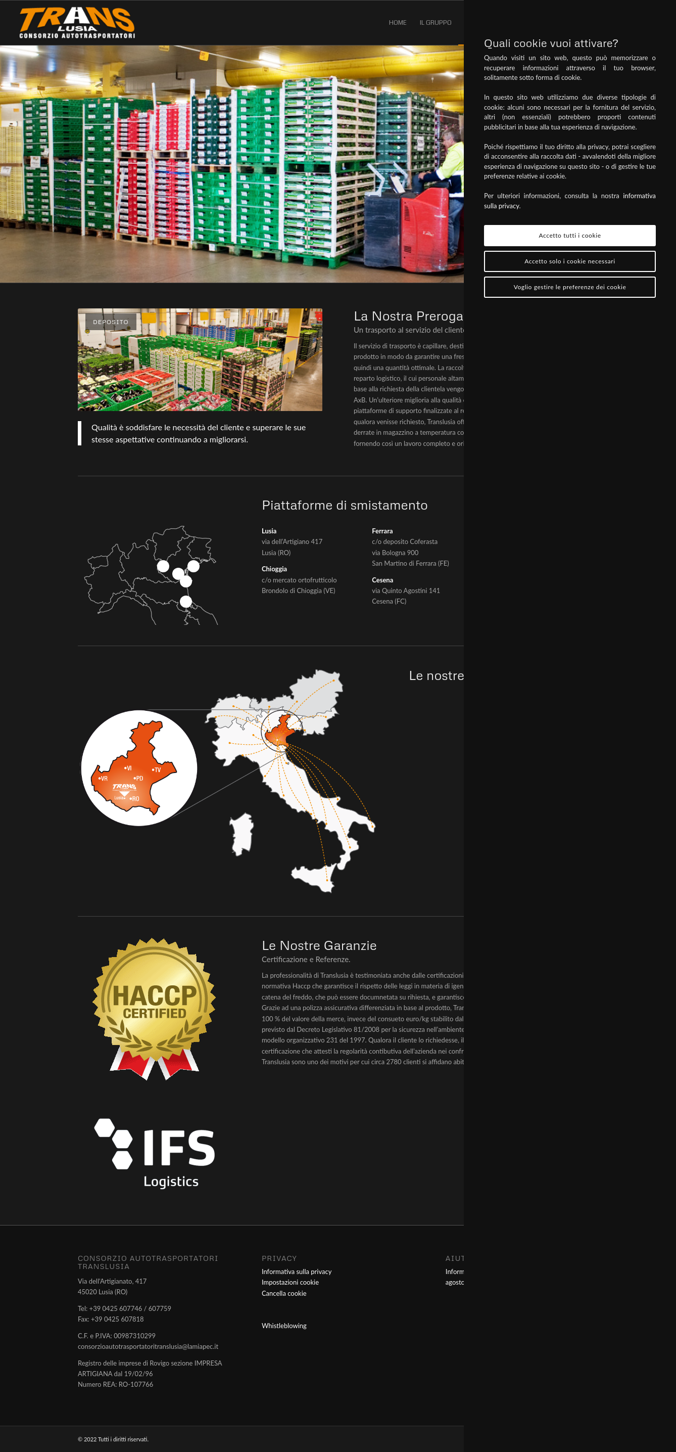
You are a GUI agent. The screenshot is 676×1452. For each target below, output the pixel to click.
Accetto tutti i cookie (570, 235)
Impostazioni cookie (290, 1282)
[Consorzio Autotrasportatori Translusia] (77, 23)
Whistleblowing (284, 1326)
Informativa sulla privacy (296, 1271)
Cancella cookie (284, 1293)
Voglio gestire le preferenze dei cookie (570, 287)
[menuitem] (397, 23)
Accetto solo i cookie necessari (569, 261)
